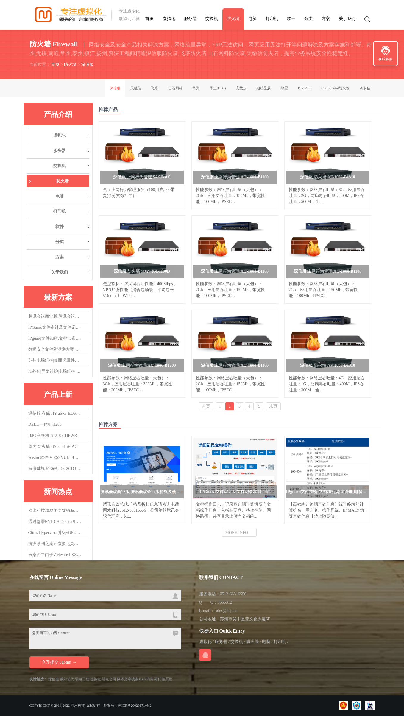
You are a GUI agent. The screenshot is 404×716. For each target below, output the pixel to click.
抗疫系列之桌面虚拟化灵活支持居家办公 (55, 543)
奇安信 (365, 88)
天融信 (135, 88)
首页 (149, 18)
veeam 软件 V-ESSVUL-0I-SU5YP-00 (55, 457)
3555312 (225, 602)
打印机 (272, 18)
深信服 (87, 64)
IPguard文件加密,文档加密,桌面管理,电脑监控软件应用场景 (55, 338)
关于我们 (347, 18)
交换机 (211, 18)
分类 (308, 18)
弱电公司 (109, 679)
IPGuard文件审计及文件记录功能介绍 (55, 327)
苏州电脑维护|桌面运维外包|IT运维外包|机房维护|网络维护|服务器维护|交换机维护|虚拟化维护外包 (55, 360)
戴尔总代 (67, 679)
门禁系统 (165, 679)
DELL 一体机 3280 (45, 424)
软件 (291, 18)
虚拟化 (169, 18)
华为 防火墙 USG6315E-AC (53, 446)
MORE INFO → (239, 532)
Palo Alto (304, 88)
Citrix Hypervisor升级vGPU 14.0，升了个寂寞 (55, 532)
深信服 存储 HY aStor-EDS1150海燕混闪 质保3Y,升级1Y (55, 413)
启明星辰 (263, 88)
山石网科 (175, 88)
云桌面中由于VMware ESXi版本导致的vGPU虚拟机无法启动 (55, 554)
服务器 (190, 18)
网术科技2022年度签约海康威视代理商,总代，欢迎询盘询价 (55, 510)
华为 (195, 88)
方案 (326, 18)
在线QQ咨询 (205, 655)
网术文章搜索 (127, 679)
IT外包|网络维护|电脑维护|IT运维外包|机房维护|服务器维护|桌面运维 (55, 371)
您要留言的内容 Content (105, 638)
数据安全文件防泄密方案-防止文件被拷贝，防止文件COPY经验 (55, 349)
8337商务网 (148, 679)
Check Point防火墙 (335, 88)
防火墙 (233, 18)
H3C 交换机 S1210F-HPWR (52, 435)
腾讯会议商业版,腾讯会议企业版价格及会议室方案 (55, 316)
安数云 (241, 88)
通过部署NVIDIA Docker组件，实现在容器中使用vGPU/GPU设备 (55, 521)
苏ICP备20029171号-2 (135, 705)
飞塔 (154, 88)
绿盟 (284, 88)
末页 (273, 406)
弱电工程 (82, 679)
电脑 (252, 18)
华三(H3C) (218, 88)
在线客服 (385, 59)
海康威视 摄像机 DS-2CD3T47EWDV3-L (55, 468)
